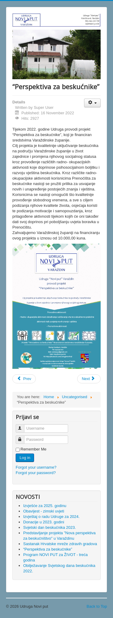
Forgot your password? (36, 472)
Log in (25, 457)
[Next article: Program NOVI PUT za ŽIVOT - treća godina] (89, 378)
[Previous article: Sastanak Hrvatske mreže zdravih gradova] (24, 378)
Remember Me (33, 449)
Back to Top (96, 606)
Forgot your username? (36, 467)
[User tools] (92, 103)
